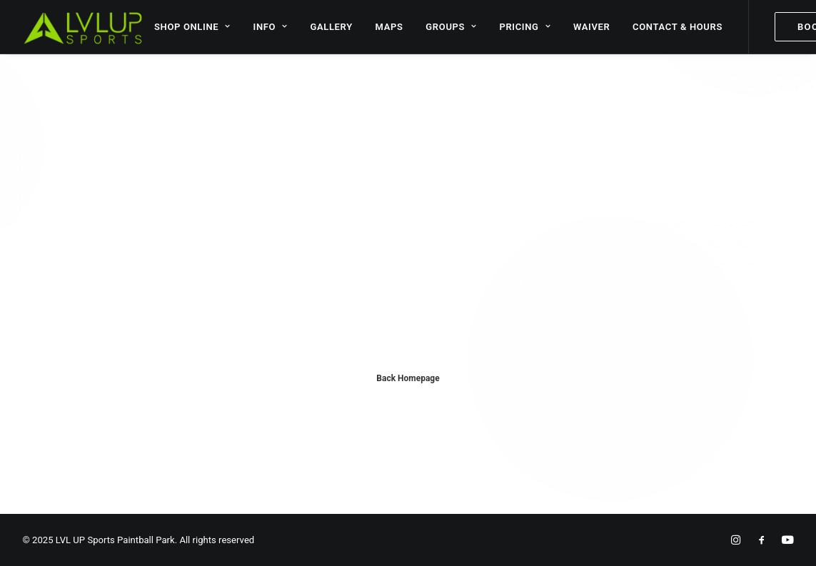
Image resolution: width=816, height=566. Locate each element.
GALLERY (331, 26)
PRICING (524, 26)
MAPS (389, 26)
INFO (270, 26)
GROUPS (450, 26)
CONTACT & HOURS (677, 26)
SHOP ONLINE (192, 26)
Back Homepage (407, 378)
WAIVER (591, 26)
